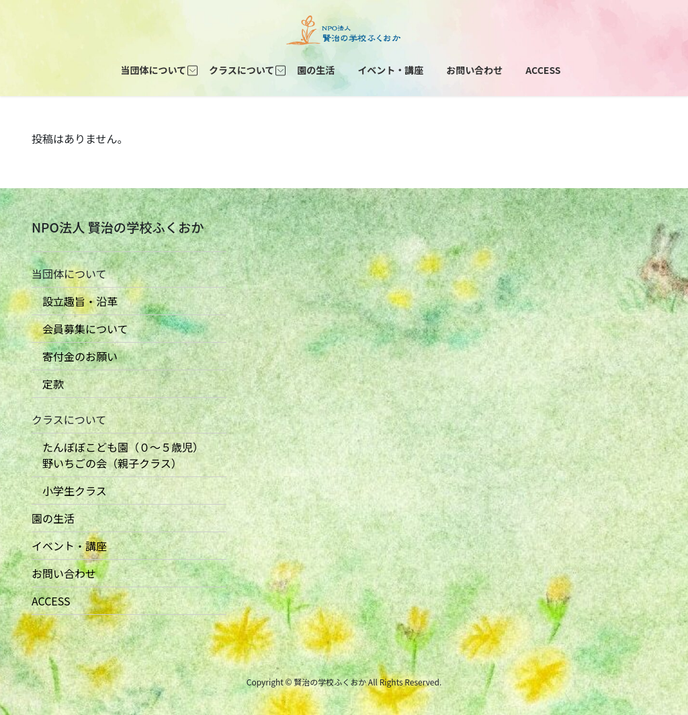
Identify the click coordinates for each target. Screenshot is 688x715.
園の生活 (53, 518)
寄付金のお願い (75, 356)
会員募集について (80, 329)
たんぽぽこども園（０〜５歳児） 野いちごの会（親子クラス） (118, 455)
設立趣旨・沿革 (75, 301)
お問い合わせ (64, 573)
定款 (48, 384)
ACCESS (51, 601)
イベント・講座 (69, 546)
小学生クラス (69, 490)
